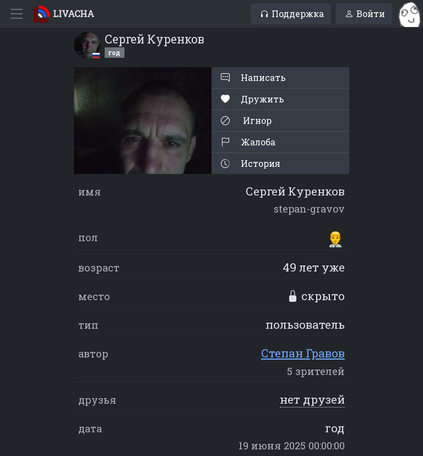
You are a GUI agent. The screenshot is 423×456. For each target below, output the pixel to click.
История (250, 163)
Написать (253, 77)
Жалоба (248, 142)
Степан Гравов (303, 353)
